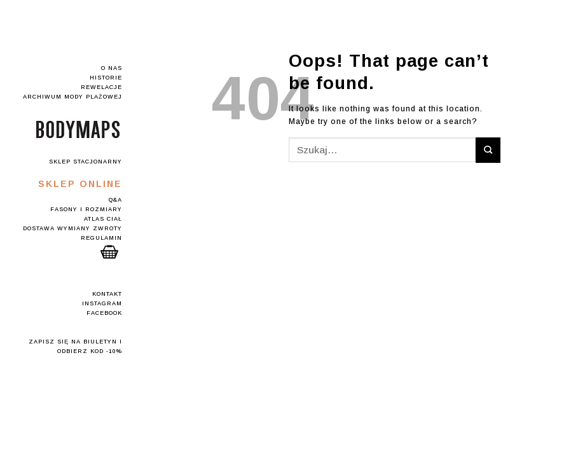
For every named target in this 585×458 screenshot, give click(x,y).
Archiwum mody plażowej (72, 97)
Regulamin (101, 238)
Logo (78, 129)
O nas (111, 68)
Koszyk (109, 252)
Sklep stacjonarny (85, 161)
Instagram (102, 303)
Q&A (115, 200)
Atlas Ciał (103, 219)
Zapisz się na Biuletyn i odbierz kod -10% (75, 346)
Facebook (104, 313)
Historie (106, 77)
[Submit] (488, 149)
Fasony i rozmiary (86, 209)
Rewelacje (101, 87)
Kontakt (107, 294)
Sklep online (80, 184)
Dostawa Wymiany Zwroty (72, 228)
